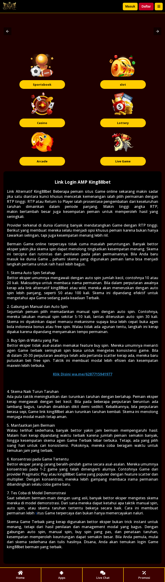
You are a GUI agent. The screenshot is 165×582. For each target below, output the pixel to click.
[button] (7, 31)
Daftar (146, 6)
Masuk (130, 6)
